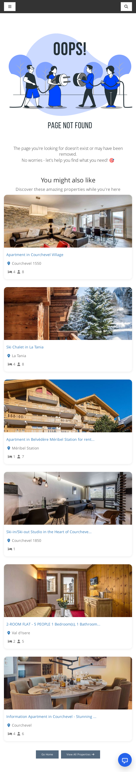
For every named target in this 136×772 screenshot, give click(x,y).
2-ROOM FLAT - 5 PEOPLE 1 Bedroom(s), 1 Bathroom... (53, 624)
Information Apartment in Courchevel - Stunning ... (51, 716)
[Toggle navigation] (126, 6)
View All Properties (81, 754)
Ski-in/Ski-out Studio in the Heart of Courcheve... (49, 531)
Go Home (47, 754)
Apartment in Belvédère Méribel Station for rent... (50, 439)
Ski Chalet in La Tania (25, 346)
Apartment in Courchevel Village (34, 254)
